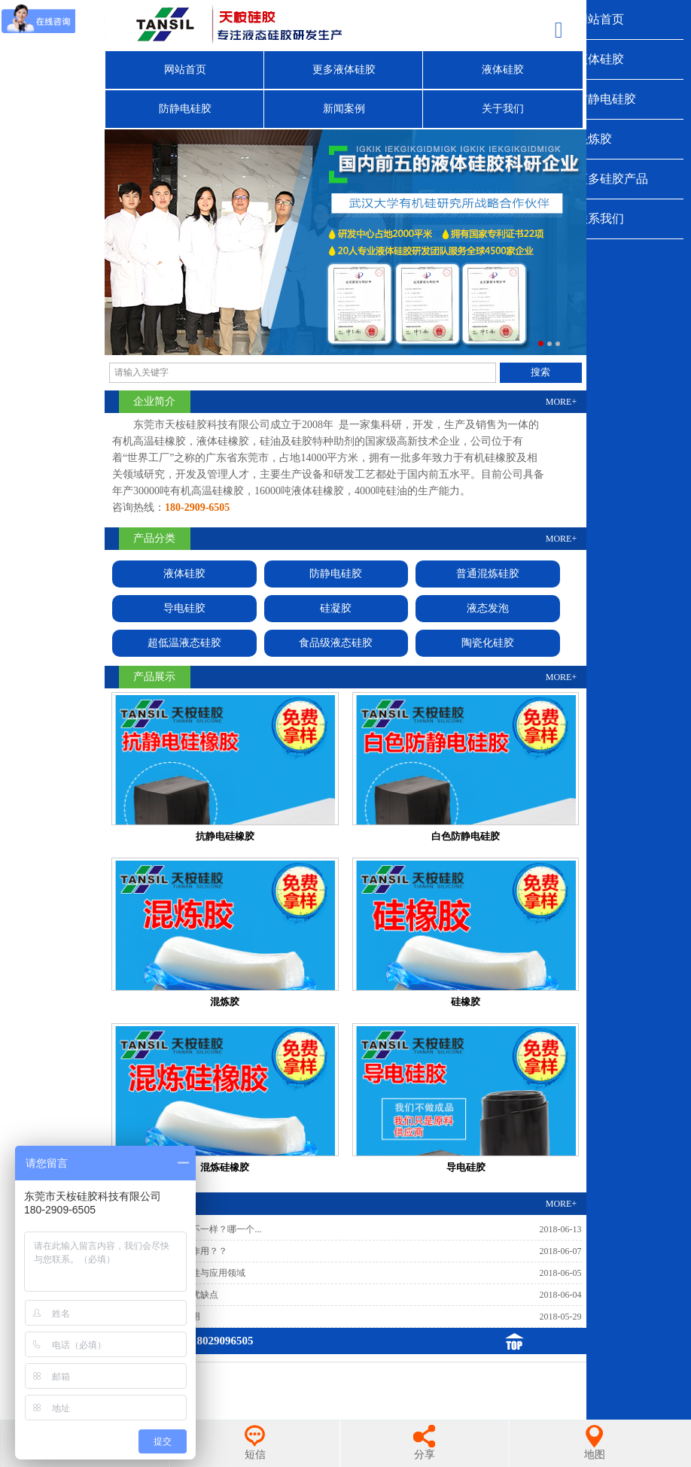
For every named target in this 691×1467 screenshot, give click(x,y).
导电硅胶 (184, 608)
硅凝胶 (336, 608)
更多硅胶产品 (612, 178)
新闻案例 (344, 108)
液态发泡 (488, 608)
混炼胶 (594, 138)
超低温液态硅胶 (184, 642)
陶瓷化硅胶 (487, 642)
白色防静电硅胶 (465, 836)
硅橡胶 (465, 1001)
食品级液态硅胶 (336, 642)
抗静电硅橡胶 (225, 836)
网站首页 (600, 19)
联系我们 (600, 218)
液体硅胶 (600, 59)
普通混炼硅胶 (487, 573)
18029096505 (222, 1341)
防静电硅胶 (606, 99)
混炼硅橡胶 (224, 1167)
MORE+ (561, 401)
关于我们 (503, 108)
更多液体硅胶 (344, 69)
